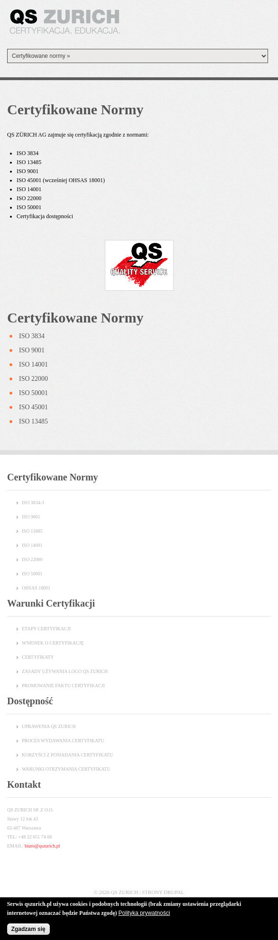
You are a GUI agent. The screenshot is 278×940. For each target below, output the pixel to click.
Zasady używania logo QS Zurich (65, 671)
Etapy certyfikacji (46, 628)
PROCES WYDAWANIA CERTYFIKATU (63, 740)
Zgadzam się (28, 930)
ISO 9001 (32, 350)
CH (72, 726)
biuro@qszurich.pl (42, 845)
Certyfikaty (38, 657)
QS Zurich (125, 892)
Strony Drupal (163, 892)
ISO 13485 (33, 421)
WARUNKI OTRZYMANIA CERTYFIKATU (66, 769)
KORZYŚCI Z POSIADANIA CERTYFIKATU (67, 754)
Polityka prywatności (144, 914)
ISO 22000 (33, 378)
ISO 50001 (33, 392)
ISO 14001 (33, 364)
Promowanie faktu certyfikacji (63, 685)
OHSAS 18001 (36, 587)
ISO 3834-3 (33, 502)
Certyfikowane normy (75, 317)
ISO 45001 (33, 407)
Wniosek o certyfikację (53, 642)
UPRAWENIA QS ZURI (45, 726)
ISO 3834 (32, 336)
